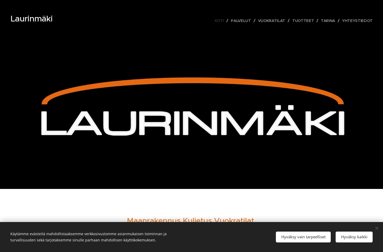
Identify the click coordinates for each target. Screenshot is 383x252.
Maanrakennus (154, 220)
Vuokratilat (234, 220)
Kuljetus (197, 220)
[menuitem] (216, 20)
